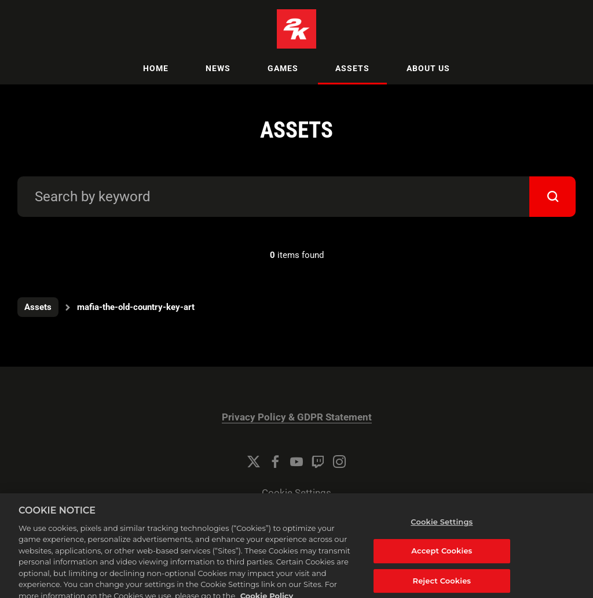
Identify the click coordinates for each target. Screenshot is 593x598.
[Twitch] (318, 461)
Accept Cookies (441, 558)
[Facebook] (275, 461)
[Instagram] (339, 461)
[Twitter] (253, 461)
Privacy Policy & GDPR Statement (297, 417)
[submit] (552, 196)
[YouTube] (296, 461)
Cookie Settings (296, 493)
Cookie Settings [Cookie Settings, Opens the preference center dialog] (442, 529)
